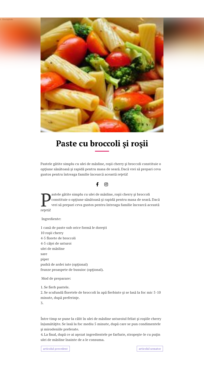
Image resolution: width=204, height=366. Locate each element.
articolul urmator (150, 349)
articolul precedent (55, 349)
